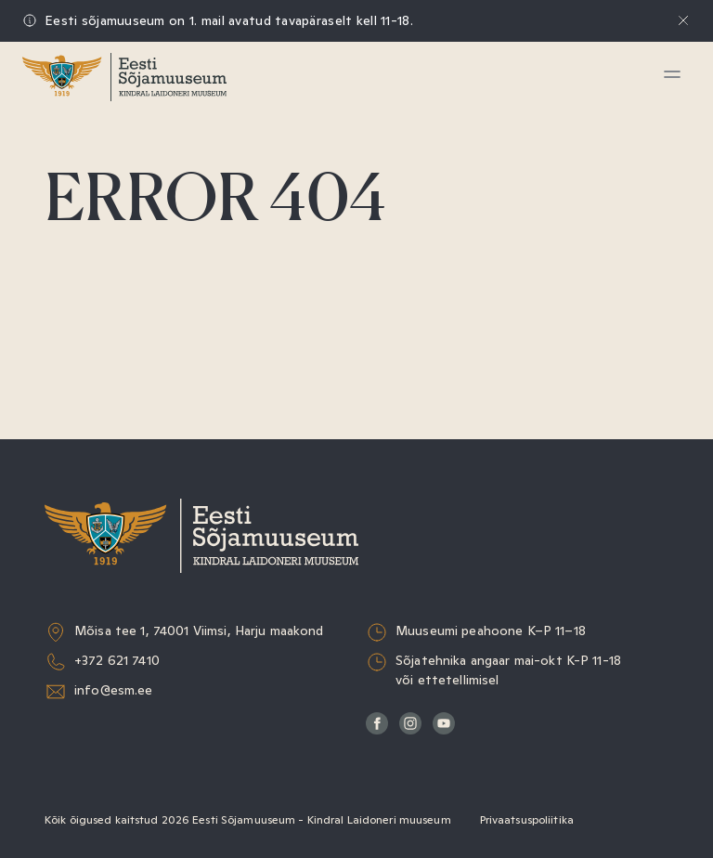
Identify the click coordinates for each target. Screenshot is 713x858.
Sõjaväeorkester (116, 400)
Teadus (81, 315)
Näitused (89, 187)
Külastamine (100, 144)
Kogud (78, 272)
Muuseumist (101, 358)
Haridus (83, 229)
